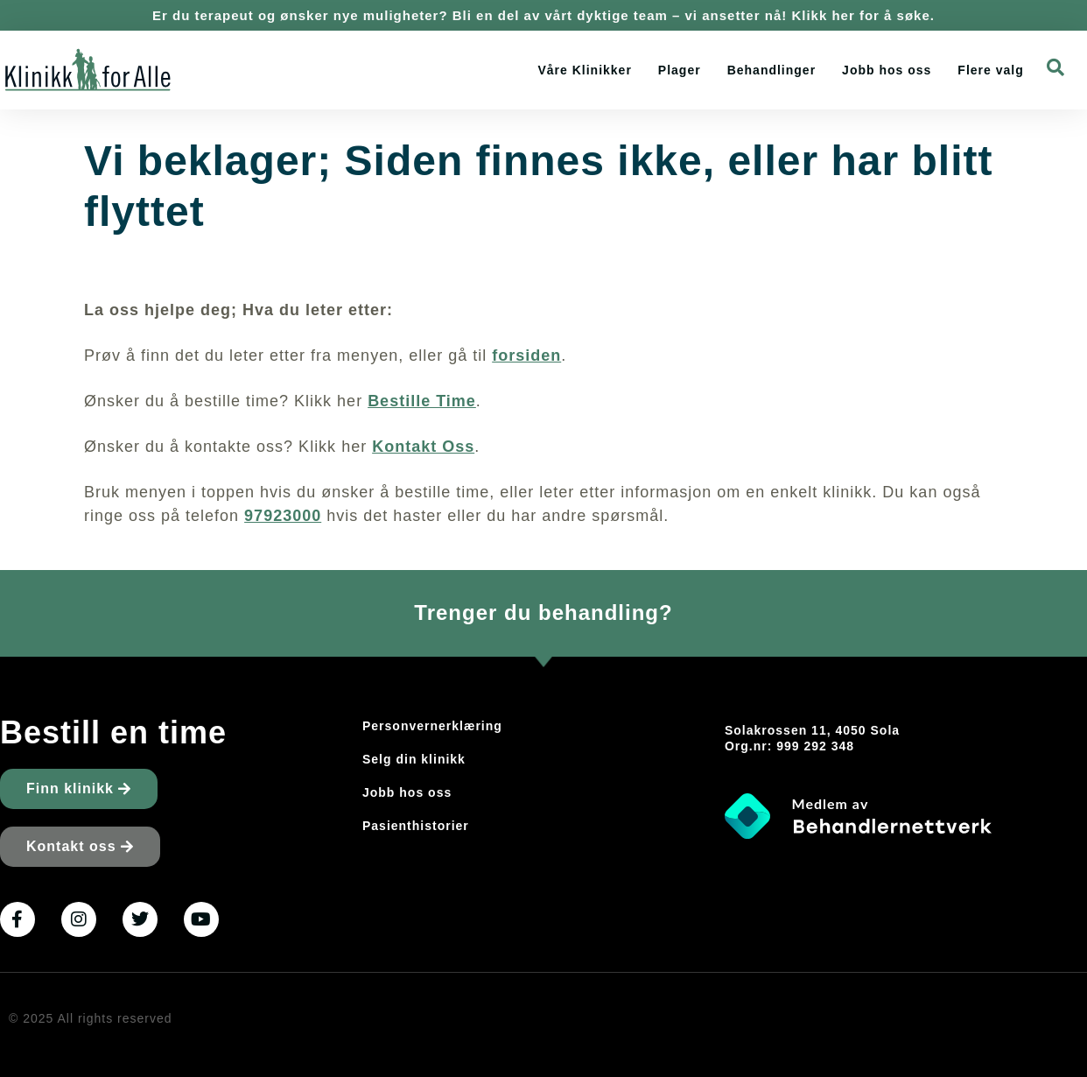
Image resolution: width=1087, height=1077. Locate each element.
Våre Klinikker (584, 70)
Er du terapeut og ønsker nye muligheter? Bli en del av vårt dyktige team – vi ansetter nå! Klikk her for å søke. (543, 15)
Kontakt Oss (423, 446)
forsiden (526, 355)
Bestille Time (422, 401)
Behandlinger (771, 70)
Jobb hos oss (886, 70)
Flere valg (990, 70)
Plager (679, 70)
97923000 (282, 515)
